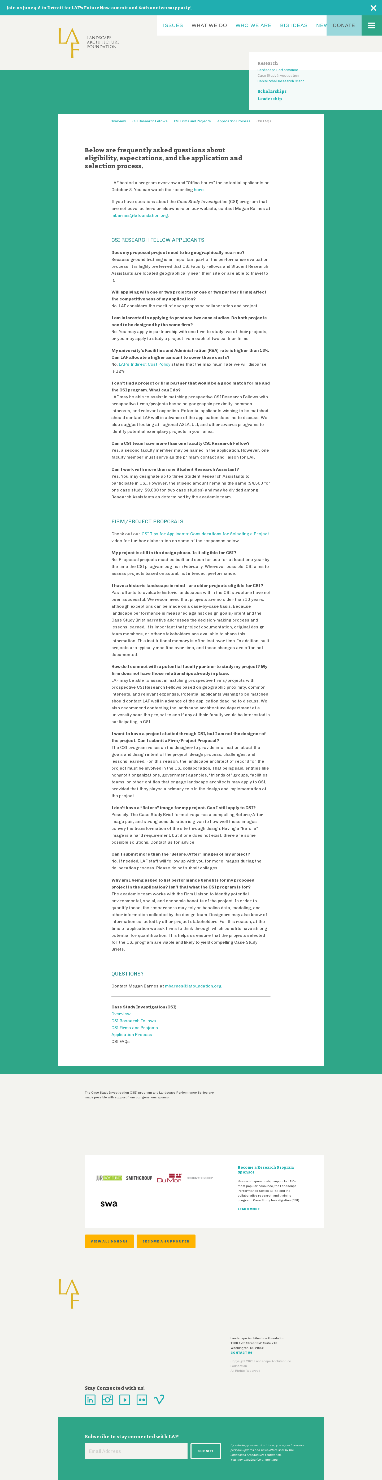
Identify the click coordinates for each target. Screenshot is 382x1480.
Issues (173, 25)
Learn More (249, 1209)
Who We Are (254, 25)
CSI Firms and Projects (192, 121)
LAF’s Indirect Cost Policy (144, 364)
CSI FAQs (264, 121)
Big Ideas (294, 25)
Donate (344, 25)
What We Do (209, 25)
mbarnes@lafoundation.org (139, 215)
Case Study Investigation (278, 75)
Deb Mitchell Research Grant (281, 81)
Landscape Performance (278, 70)
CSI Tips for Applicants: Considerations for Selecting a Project (205, 533)
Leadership (270, 99)
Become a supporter (166, 1241)
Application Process (233, 121)
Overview (118, 121)
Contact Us (242, 1352)
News (324, 25)
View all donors (109, 1241)
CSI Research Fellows (150, 121)
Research (268, 63)
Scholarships (272, 91)
